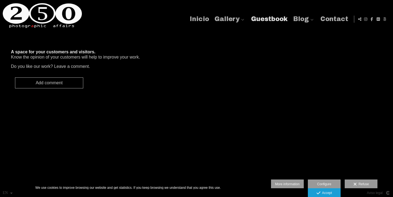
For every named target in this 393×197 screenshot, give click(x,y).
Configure (324, 184)
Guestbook (268, 19)
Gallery (226, 19)
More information (287, 184)
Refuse (361, 184)
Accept (324, 193)
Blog (300, 19)
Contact (333, 19)
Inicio (198, 19)
